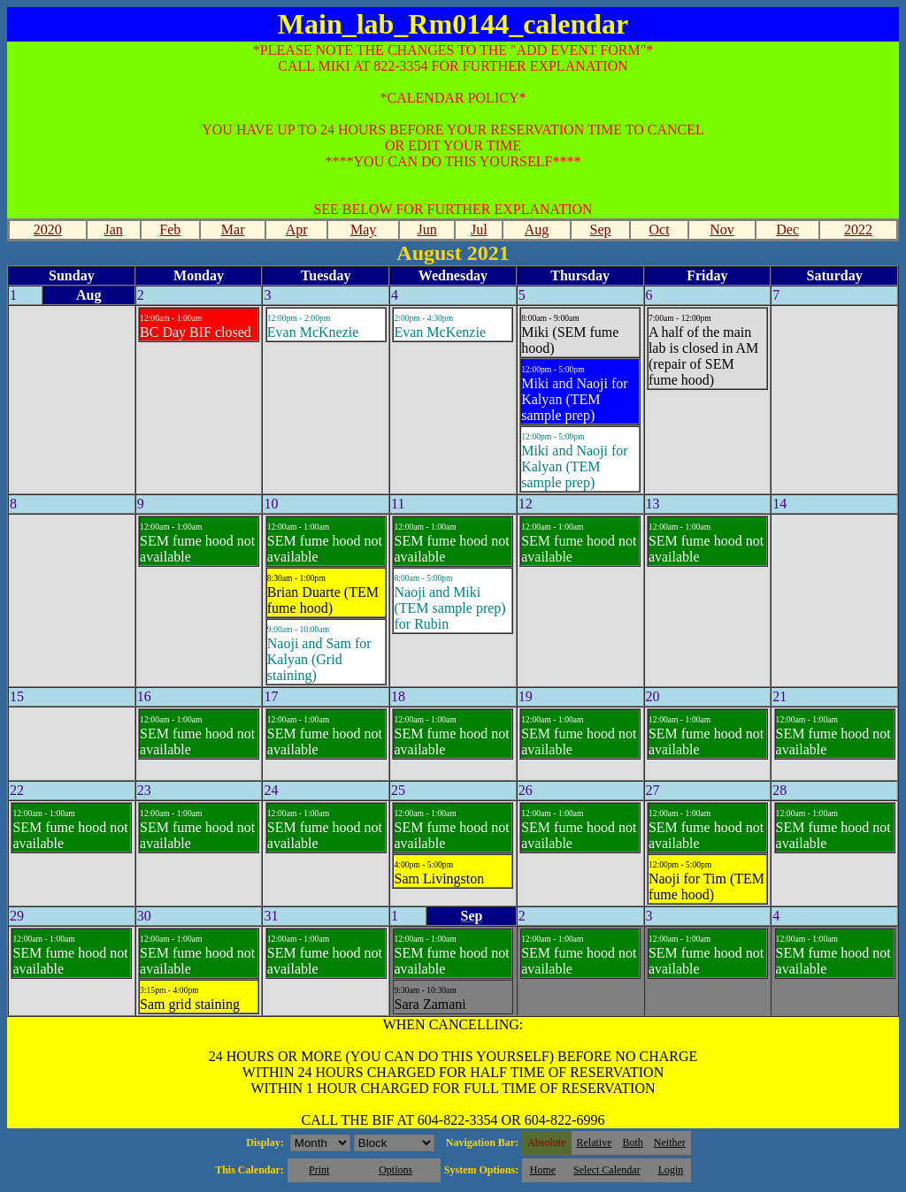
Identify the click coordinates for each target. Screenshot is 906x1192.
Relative (594, 1142)
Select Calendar (607, 1170)
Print (319, 1170)
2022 (858, 229)
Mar (233, 229)
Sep (600, 229)
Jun (427, 229)
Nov (722, 229)
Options (395, 1170)
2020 (48, 229)
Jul (479, 229)
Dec (787, 229)
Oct (659, 229)
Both (633, 1142)
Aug (537, 229)
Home (543, 1170)
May (363, 229)
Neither (670, 1142)
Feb (169, 229)
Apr (297, 229)
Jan (113, 229)
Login (671, 1170)
